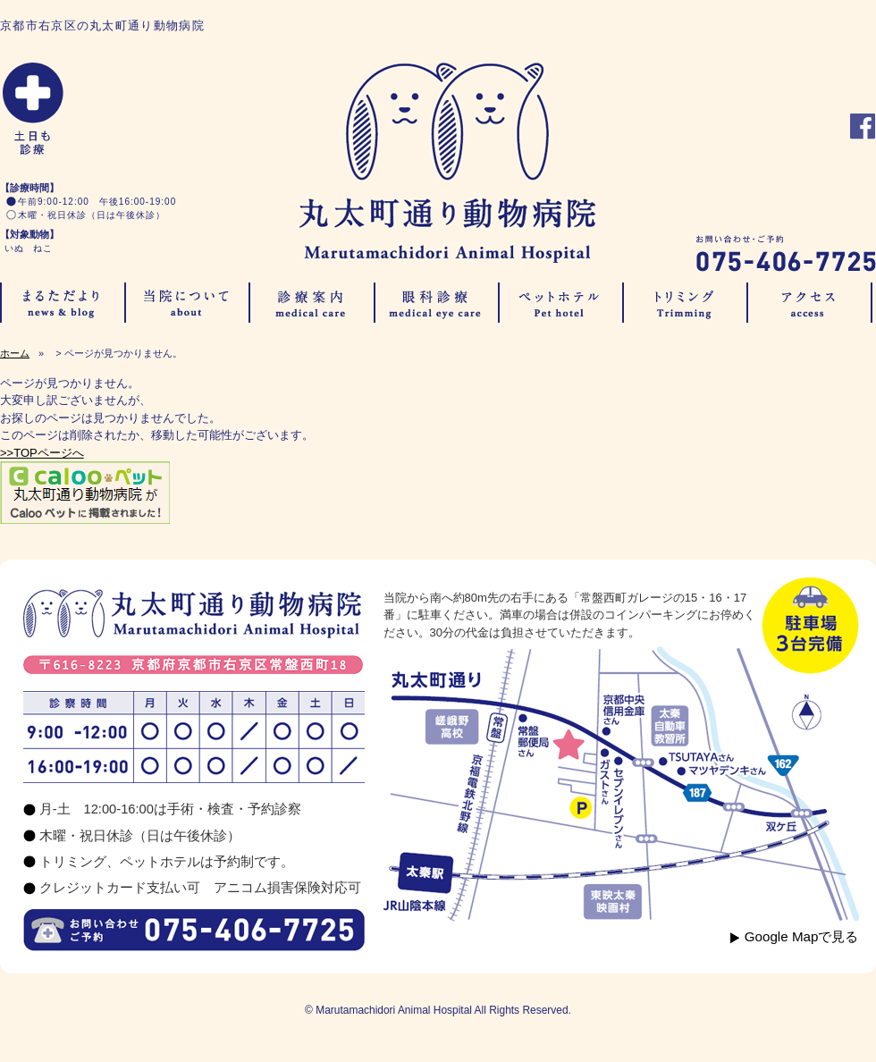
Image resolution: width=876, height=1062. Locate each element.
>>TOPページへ (42, 452)
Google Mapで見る (802, 936)
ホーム (14, 353)
